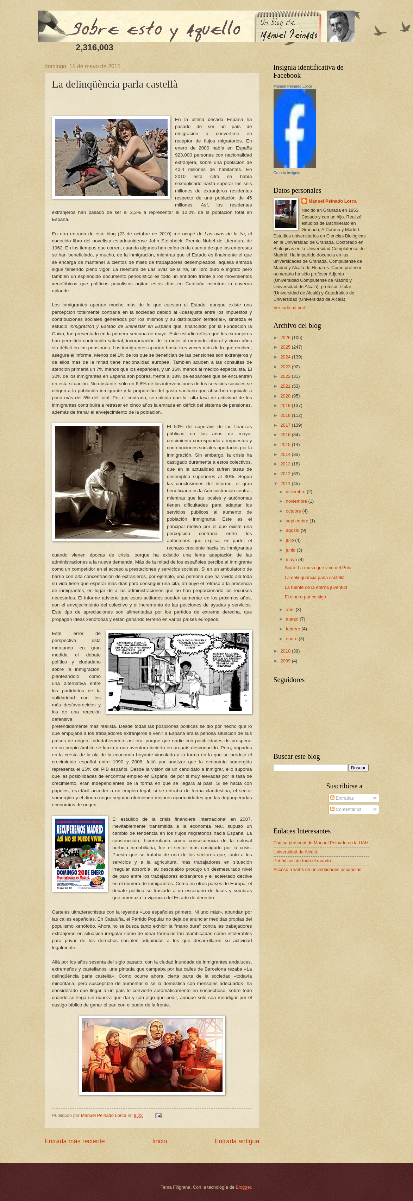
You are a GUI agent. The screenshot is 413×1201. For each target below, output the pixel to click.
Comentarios (346, 809)
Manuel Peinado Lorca (293, 86)
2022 (286, 376)
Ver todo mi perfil (291, 307)
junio (291, 550)
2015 (286, 444)
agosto (293, 530)
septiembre (297, 520)
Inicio (159, 1141)
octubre (294, 511)
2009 (286, 660)
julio (290, 540)
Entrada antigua (236, 1141)
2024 (286, 357)
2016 (286, 434)
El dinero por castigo (305, 596)
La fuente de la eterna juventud (316, 587)
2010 (286, 651)
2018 (286, 415)
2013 (286, 463)
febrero (293, 628)
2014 (286, 454)
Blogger (243, 1187)
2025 (286, 347)
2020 (286, 396)
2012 (286, 473)
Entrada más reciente (75, 1141)
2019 (286, 405)
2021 (286, 386)
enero (292, 638)
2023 (286, 366)
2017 (286, 425)
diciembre (296, 491)
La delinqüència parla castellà (315, 577)
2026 (286, 337)
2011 (286, 483)
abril (291, 609)
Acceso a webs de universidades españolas (318, 869)
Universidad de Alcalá (295, 851)
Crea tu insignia (287, 173)
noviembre (297, 501)
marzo (293, 619)
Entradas (342, 798)
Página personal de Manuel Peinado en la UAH (321, 842)
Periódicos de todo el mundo (302, 860)
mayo (292, 559)
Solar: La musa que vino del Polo (318, 567)
